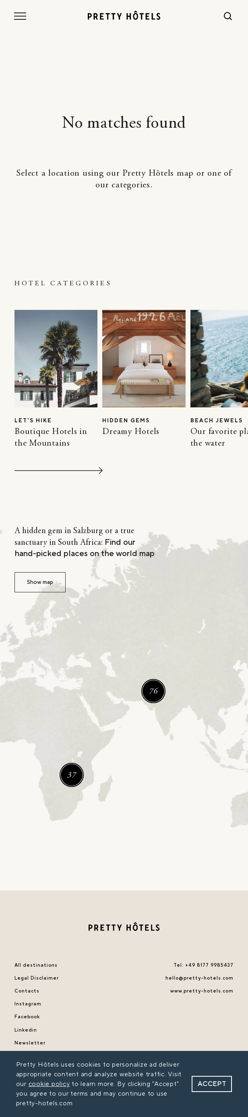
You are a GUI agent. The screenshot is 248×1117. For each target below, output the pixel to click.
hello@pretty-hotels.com (199, 978)
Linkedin (25, 1030)
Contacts (26, 991)
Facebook (27, 1017)
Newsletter (29, 1043)
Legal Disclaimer (36, 978)
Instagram (27, 1004)
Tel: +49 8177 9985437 (204, 965)
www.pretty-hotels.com (202, 991)
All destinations (36, 965)
